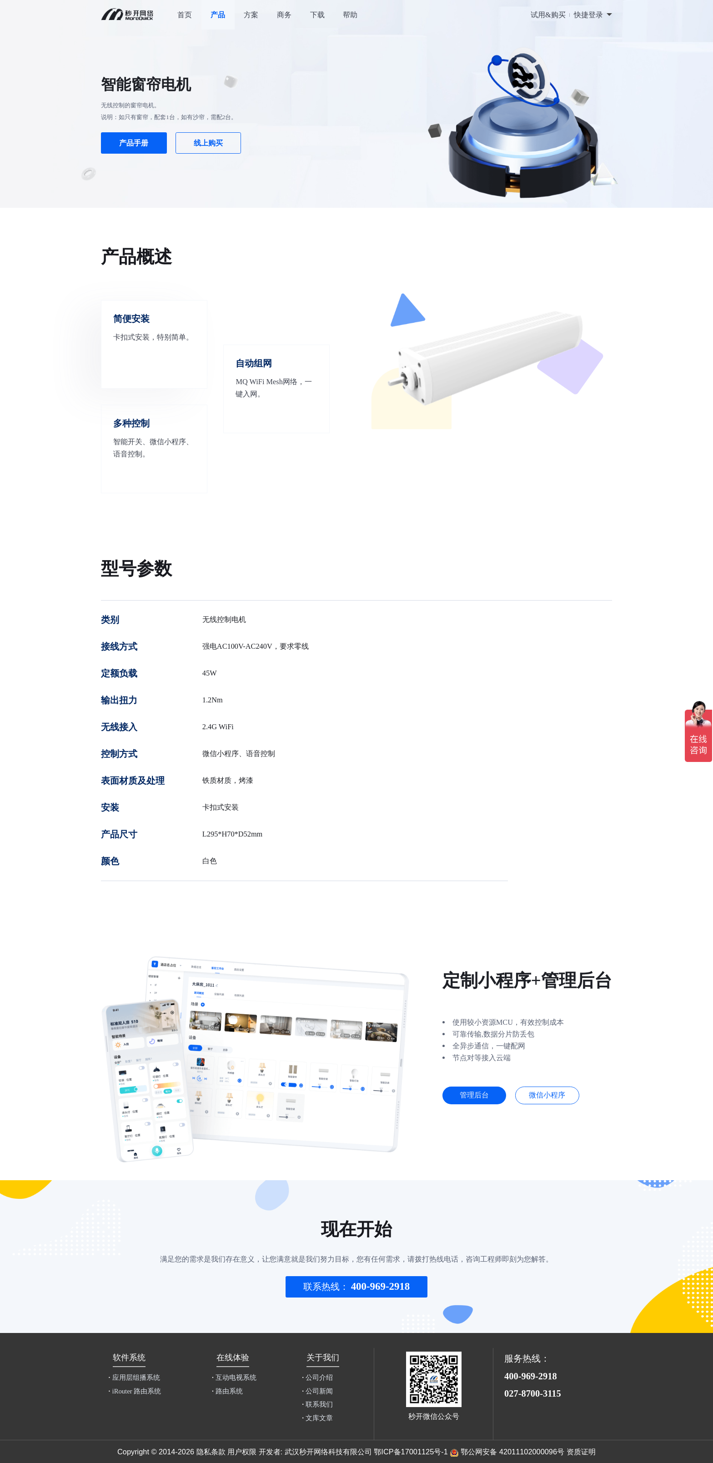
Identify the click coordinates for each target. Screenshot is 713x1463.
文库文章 (317, 1418)
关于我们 (322, 1357)
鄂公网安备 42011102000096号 (512, 1452)
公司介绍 (317, 1377)
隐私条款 (211, 1452)
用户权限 (241, 1452)
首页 (184, 14)
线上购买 (208, 143)
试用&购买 (548, 14)
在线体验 (232, 1357)
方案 (251, 14)
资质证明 (581, 1452)
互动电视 (234, 1377)
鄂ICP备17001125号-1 (410, 1452)
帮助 (350, 14)
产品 (218, 14)
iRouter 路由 (134, 1391)
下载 (317, 14)
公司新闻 (317, 1391)
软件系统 (129, 1357)
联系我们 (317, 1404)
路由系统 (227, 1391)
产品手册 (133, 143)
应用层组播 (134, 1377)
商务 (284, 14)
